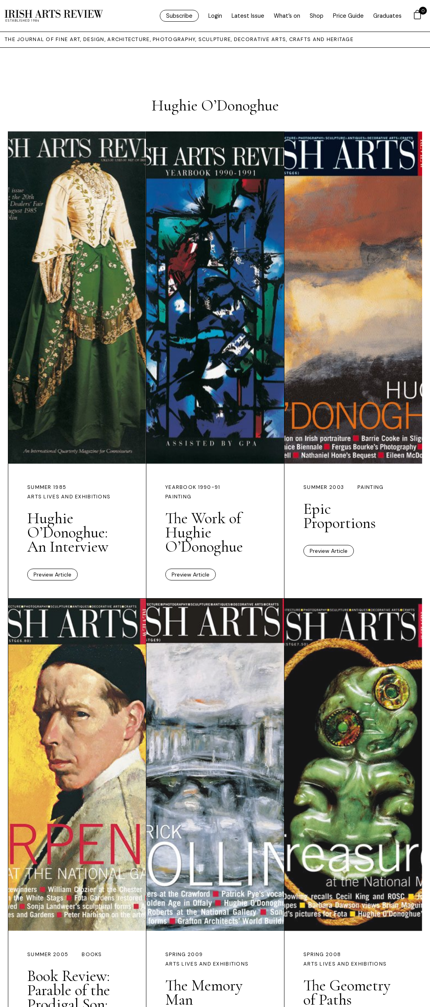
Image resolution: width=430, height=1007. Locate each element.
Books (92, 954)
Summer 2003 (323, 487)
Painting (178, 496)
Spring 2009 (184, 954)
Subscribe (179, 15)
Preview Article (52, 574)
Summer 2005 (47, 954)
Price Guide (348, 15)
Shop (316, 15)
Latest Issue (248, 15)
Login (215, 15)
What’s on (287, 15)
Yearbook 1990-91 (192, 487)
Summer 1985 (46, 487)
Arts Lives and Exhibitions (68, 496)
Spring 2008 (322, 954)
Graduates (387, 15)
